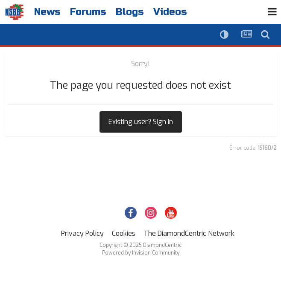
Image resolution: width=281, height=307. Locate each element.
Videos (170, 11)
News (47, 11)
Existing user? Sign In (140, 121)
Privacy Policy (82, 233)
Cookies (123, 233)
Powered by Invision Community (140, 252)
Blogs (129, 11)
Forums (88, 11)
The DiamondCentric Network (188, 233)
